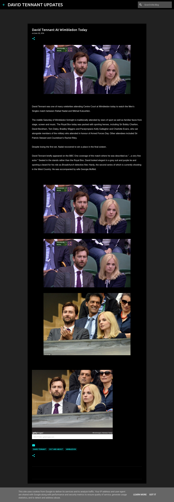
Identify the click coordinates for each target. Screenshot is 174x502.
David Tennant (39, 449)
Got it (152, 494)
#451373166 (37, 437)
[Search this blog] (157, 4)
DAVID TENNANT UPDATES (35, 4)
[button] (33, 39)
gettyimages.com (48, 437)
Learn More (140, 494)
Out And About (56, 449)
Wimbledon (71, 449)
